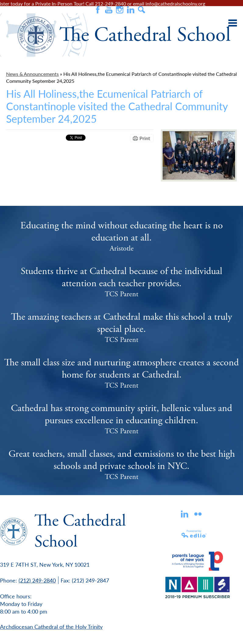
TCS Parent (121, 294)
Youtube (108, 9)
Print (144, 138)
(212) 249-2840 (37, 580)
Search (141, 9)
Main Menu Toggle (232, 22)
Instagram (119, 9)
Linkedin (184, 514)
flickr (198, 514)
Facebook (97, 9)
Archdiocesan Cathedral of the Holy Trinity (51, 626)
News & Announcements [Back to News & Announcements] (32, 73)
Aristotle (122, 248)
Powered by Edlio (194, 533)
